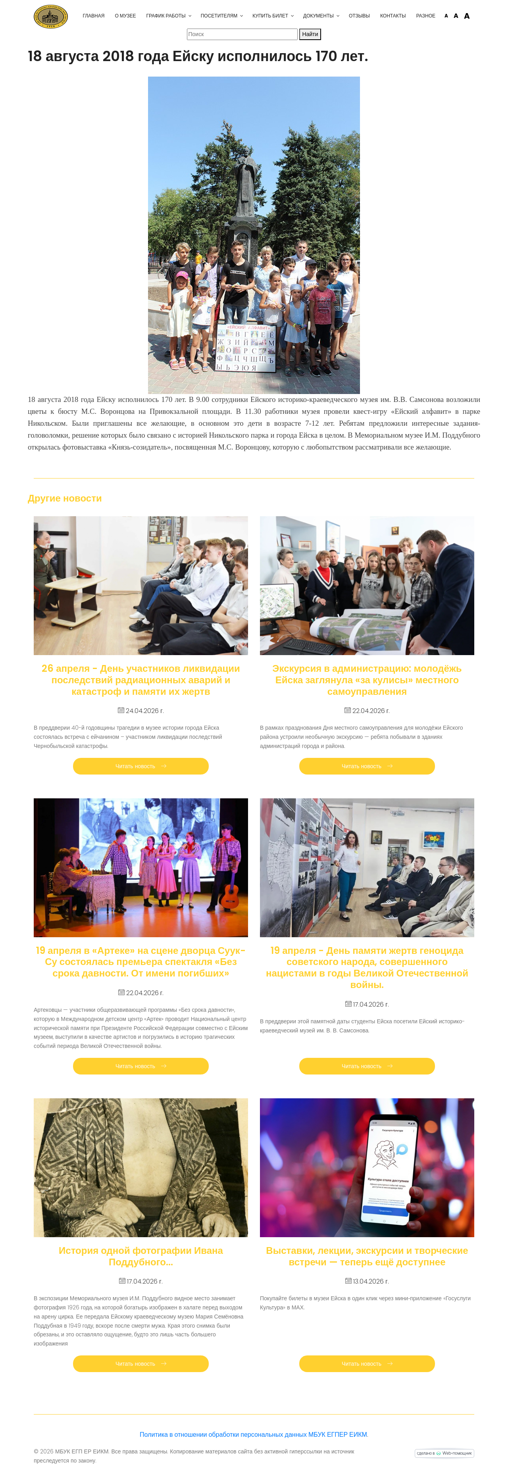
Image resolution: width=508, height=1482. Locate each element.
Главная (93, 15)
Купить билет (270, 15)
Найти (310, 34)
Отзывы (359, 15)
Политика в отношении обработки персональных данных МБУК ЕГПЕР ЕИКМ (253, 1434)
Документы (318, 15)
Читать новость (140, 766)
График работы (165, 15)
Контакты (393, 15)
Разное (425, 15)
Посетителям (219, 15)
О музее (125, 15)
